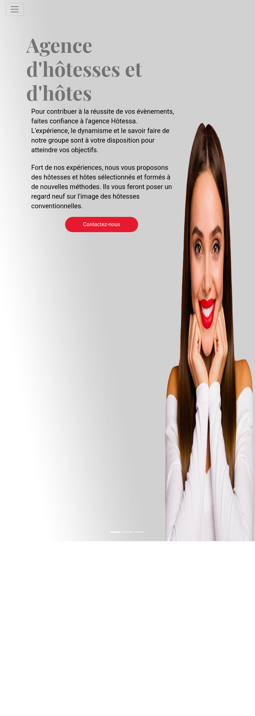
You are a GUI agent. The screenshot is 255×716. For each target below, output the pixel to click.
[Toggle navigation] (14, 9)
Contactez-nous (101, 224)
